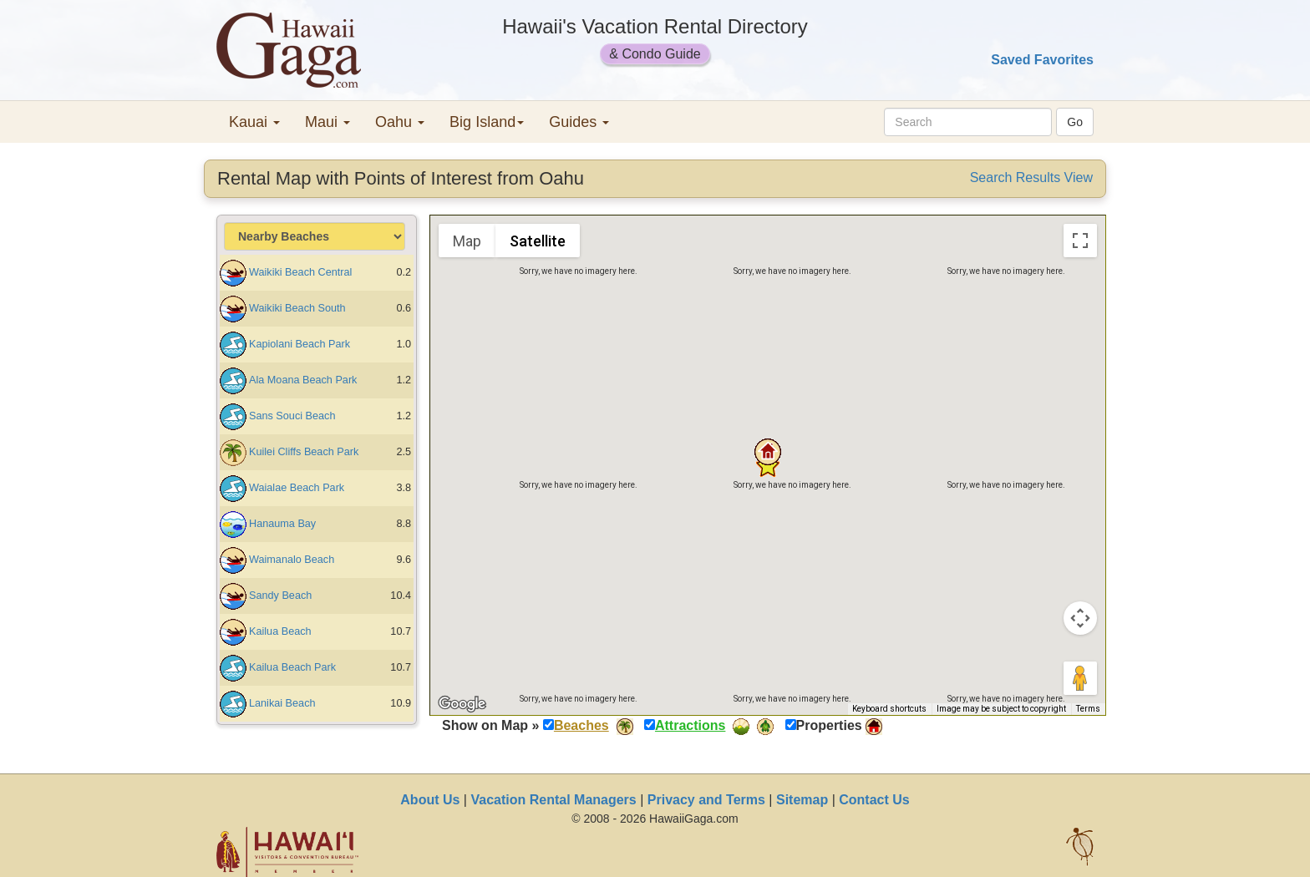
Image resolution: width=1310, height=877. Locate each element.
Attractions (690, 725)
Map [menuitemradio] (467, 241)
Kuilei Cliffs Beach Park (303, 452)
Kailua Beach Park (292, 667)
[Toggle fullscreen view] (1080, 240)
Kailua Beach (280, 631)
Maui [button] (327, 122)
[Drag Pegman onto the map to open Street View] (1080, 678)
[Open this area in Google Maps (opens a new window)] (462, 704)
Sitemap (802, 800)
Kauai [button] (254, 122)
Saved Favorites (1042, 60)
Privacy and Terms (706, 800)
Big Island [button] (486, 122)
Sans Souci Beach (292, 416)
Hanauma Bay (282, 524)
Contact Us (874, 800)
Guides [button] (579, 122)
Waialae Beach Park (296, 488)
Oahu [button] (399, 122)
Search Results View (1031, 177)
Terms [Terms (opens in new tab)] (1088, 708)
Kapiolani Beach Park (299, 344)
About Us (430, 800)
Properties (829, 725)
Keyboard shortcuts (889, 708)
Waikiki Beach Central (300, 272)
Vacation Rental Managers (553, 800)
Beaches (581, 725)
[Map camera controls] (1080, 618)
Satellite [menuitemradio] (538, 241)
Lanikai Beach (282, 703)
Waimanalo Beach (291, 559)
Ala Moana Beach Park (303, 380)
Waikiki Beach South (297, 308)
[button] (767, 451)
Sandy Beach (280, 595)
